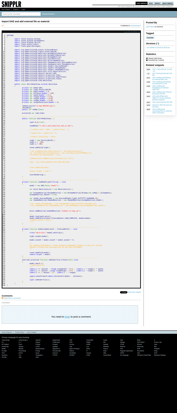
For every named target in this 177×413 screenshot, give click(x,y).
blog (151, 3)
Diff (104, 389)
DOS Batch (140, 389)
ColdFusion (56, 389)
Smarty (88, 400)
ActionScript (5, 387)
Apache (38, 387)
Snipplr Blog (19, 379)
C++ (20, 389)
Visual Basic (107, 402)
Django (122, 389)
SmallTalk (72, 400)
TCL (20, 402)
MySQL (21, 396)
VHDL (88, 402)
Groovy (71, 391)
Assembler (89, 387)
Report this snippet (134, 339)
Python (71, 398)
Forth (20, 391)
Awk (121, 387)
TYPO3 (54, 402)
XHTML (4, 404)
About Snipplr (31, 379)
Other (88, 396)
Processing (22, 398)
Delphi (88, 389)
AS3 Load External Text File (162, 102)
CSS (70, 389)
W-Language (124, 402)
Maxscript (140, 394)
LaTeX (38, 394)
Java (155, 391)
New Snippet (6, 9)
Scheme (55, 400)
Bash (139, 387)
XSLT (37, 404)
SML (104, 400)
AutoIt (105, 387)
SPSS (122, 400)
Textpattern (39, 402)
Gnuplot (55, 391)
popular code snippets (144, 6)
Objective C (56, 396)
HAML (88, 391)
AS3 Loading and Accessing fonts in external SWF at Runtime (162, 111)
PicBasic (157, 396)
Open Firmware (74, 396)
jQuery (21, 394)
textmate (150, 38)
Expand (126, 31)
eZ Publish (5, 391)
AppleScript (56, 387)
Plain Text (137, 31)
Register (16, 9)
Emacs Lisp (158, 389)
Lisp (70, 394)
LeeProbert (150, 27)
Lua (87, 394)
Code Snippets (7, 379)
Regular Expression (126, 398)
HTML (122, 391)
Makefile (106, 394)
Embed (131, 31)
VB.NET (72, 402)
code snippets (141, 3)
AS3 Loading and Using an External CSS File (162, 93)
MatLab (122, 394)
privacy (157, 3)
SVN (155, 400)
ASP (70, 387)
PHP (138, 396)
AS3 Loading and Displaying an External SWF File (160, 87)
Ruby (155, 398)
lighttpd (55, 394)
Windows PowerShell (144, 402)
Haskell (105, 391)
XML (20, 404)
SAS (3, 400)
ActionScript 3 (136, 25)
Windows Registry (160, 402)
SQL (138, 400)
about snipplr (167, 3)
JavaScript (5, 394)
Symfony (4, 402)
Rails (105, 398)
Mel (155, 394)
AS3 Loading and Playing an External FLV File (161, 82)
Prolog (38, 398)
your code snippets (165, 6)
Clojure (38, 389)
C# (3, 389)
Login (23, 9)
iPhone (139, 391)
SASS (21, 400)
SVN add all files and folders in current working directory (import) (161, 98)
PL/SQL (4, 398)
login (67, 364)
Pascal (105, 396)
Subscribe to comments (11, 345)
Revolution (140, 398)
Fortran (38, 391)
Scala (37, 400)
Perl (121, 396)
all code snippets (125, 6)
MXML (4, 396)
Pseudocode (56, 398)
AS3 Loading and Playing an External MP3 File (161, 78)
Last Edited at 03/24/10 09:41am (158, 47)
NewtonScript (40, 396)
